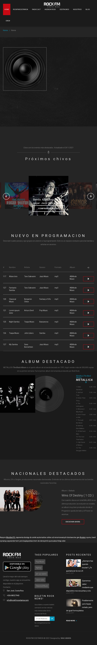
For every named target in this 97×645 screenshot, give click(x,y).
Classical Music (42, 586)
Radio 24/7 (36, 9)
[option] (18, 195)
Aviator (83, 537)
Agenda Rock (50, 9)
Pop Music (40, 562)
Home (6, 9)
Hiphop (38, 568)
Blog (88, 9)
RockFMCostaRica (20, 9)
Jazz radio (40, 580)
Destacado (64, 9)
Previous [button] (6, 196)
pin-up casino (41, 574)
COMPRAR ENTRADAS (48, 208)
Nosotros (77, 9)
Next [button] (90, 196)
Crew (8, 21)
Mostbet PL (10, 537)
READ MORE (70, 621)
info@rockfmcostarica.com (18, 600)
